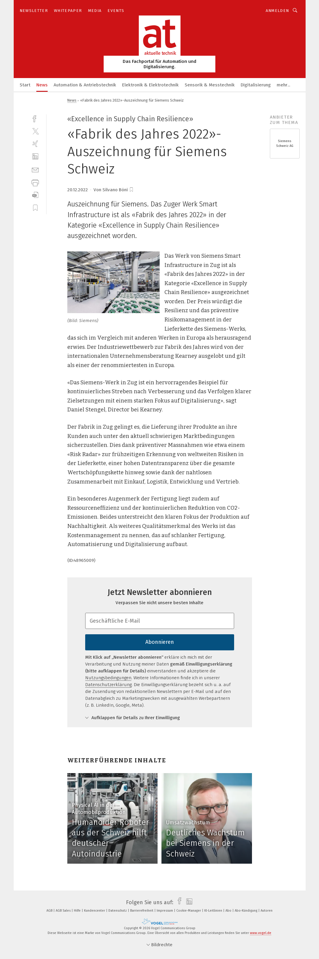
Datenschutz (118, 911)
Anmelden (277, 10)
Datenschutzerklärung (108, 684)
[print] (35, 182)
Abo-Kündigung (246, 911)
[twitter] (35, 131)
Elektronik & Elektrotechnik (150, 85)
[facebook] (35, 118)
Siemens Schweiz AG (284, 143)
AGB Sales (63, 911)
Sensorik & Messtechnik (210, 85)
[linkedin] (35, 156)
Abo (228, 911)
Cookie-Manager (189, 911)
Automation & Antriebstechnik (85, 85)
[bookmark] (131, 189)
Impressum (165, 911)
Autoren (267, 911)
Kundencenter (95, 911)
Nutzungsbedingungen (108, 677)
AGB (49, 911)
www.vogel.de (260, 933)
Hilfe (78, 911)
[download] (35, 195)
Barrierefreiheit (142, 911)
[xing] (35, 143)
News (42, 85)
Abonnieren (159, 642)
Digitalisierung (256, 85)
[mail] (35, 169)
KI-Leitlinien (213, 911)
